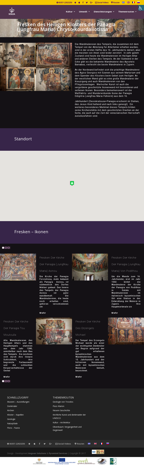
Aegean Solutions (37, 453)
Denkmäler (12, 406)
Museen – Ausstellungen (18, 401)
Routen (115, 3)
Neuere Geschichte (61, 410)
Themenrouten (126, 12)
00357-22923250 (64, 3)
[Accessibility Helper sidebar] (141, 8)
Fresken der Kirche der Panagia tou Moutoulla (16, 328)
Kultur (69, 12)
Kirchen (10, 410)
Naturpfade (12, 423)
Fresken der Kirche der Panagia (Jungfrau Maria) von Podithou (126, 264)
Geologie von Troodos (63, 401)
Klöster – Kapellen (15, 414)
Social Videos (101, 3)
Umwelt (83, 12)
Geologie (11, 419)
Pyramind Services (58, 453)
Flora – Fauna (13, 427)
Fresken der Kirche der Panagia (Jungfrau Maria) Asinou (54, 264)
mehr (43, 312)
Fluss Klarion (58, 406)
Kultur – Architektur (61, 422)
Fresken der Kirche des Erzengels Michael (88, 328)
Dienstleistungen (103, 12)
